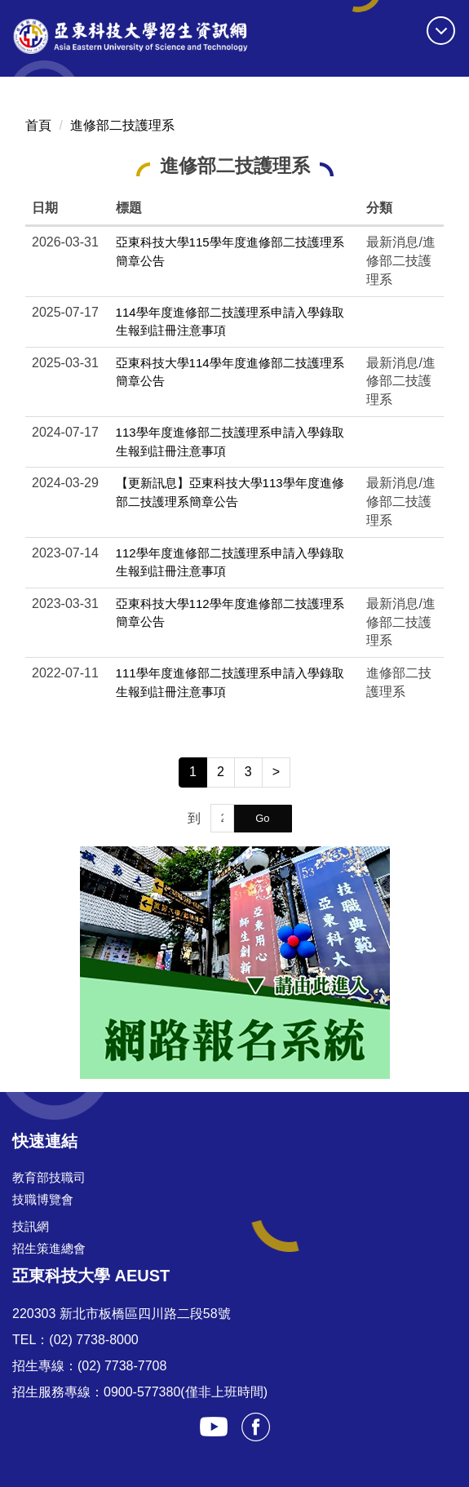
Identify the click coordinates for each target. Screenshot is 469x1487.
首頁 (38, 125)
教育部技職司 (49, 1177)
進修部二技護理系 (122, 125)
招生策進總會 (49, 1248)
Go (262, 818)
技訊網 (30, 1226)
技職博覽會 (42, 1199)
